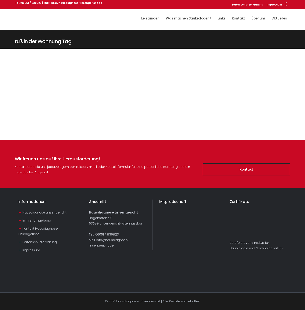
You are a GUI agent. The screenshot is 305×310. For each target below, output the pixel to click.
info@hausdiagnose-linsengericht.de (76, 3)
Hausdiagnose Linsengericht (44, 212)
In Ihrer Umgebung (36, 220)
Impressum (274, 4)
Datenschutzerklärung (247, 4)
